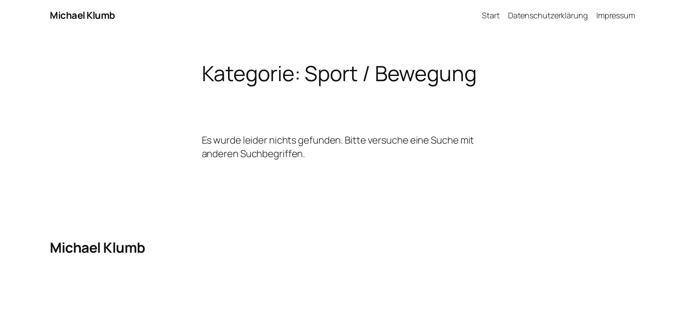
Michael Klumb (82, 15)
